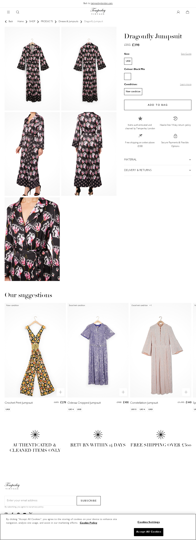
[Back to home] (97, 12)
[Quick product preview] (60, 392)
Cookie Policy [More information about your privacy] (88, 523)
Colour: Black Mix (134, 69)
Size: (127, 54)
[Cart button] (187, 12)
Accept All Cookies (148, 532)
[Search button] (18, 12)
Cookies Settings (148, 522)
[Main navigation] (8, 12)
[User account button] (178, 12)
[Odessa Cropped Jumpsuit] (98, 357)
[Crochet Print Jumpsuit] (35, 357)
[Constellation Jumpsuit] (160, 357)
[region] (98, 527)
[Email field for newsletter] (41, 501)
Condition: (130, 85)
